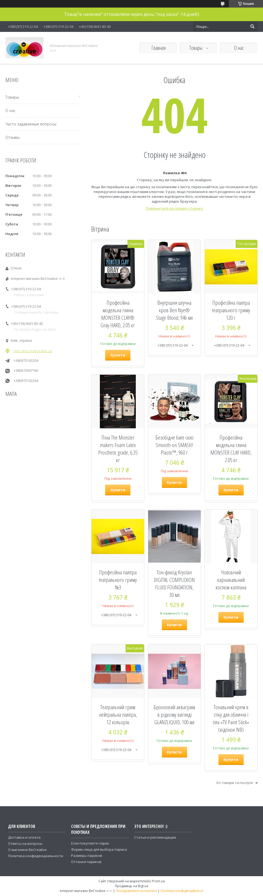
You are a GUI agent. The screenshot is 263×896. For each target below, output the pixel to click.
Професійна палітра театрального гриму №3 (118, 579)
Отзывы (12, 137)
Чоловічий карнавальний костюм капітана (230, 579)
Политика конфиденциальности (35, 855)
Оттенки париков (86, 861)
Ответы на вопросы (25, 843)
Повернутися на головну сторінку (174, 208)
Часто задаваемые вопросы (30, 124)
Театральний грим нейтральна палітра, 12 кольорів (118, 714)
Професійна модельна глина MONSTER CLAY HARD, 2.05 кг (230, 449)
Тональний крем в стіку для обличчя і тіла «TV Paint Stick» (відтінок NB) (231, 718)
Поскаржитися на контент (136, 890)
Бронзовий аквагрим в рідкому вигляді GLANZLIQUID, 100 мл (174, 714)
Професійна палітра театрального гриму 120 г (231, 310)
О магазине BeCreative (27, 849)
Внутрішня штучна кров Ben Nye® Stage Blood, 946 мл (174, 310)
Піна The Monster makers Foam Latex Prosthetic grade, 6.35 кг (117, 449)
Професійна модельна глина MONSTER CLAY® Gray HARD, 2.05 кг (118, 314)
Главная (158, 47)
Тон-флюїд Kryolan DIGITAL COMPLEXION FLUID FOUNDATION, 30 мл (174, 583)
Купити (118, 355)
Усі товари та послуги (234, 782)
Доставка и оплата (24, 837)
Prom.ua (158, 881)
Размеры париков (86, 855)
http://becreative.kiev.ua (33, 351)
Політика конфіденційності (181, 890)
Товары (196, 47)
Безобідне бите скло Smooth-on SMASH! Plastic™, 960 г (174, 445)
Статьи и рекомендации (155, 837)
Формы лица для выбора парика (99, 849)
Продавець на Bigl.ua (131, 886)
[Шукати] (252, 26)
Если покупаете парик (90, 843)
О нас (239, 47)
